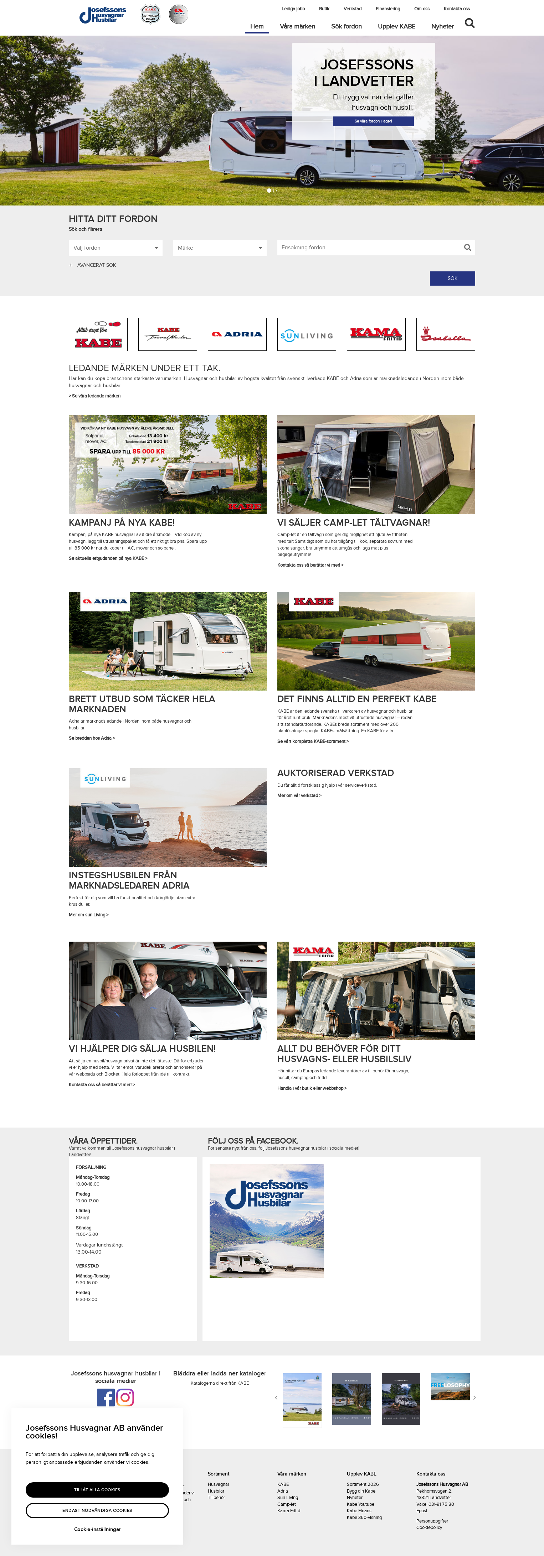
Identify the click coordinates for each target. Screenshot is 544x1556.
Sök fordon (346, 26)
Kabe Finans (359, 1511)
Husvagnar (218, 1484)
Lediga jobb (293, 9)
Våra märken (297, 26)
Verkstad (352, 9)
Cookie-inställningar (97, 1529)
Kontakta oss (457, 9)
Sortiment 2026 (363, 1484)
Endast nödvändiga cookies (97, 1510)
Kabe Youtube (360, 1504)
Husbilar (216, 1491)
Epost (421, 1511)
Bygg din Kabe (361, 1491)
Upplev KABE (396, 26)
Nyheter (442, 26)
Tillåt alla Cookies (97, 1490)
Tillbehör (216, 1497)
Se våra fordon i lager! (373, 121)
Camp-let (286, 1504)
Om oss (422, 9)
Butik (324, 9)
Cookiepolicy (429, 1527)
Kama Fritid (288, 1511)
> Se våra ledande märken (94, 396)
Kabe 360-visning (364, 1517)
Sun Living (287, 1497)
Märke (220, 247)
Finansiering (388, 9)
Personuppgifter (432, 1521)
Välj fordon (115, 247)
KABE (283, 1484)
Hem (259, 26)
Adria (282, 1491)
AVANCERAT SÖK (92, 265)
